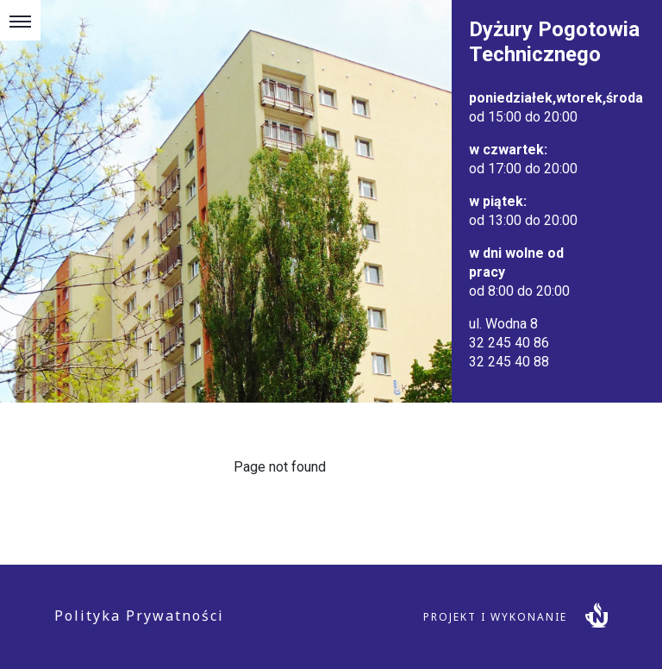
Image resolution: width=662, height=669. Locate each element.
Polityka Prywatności (139, 615)
